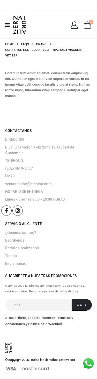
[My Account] (74, 25)
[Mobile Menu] (9, 25)
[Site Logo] (19, 25)
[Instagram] (17, 210)
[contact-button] (82, 305)
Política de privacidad (45, 324)
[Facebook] (6, 210)
